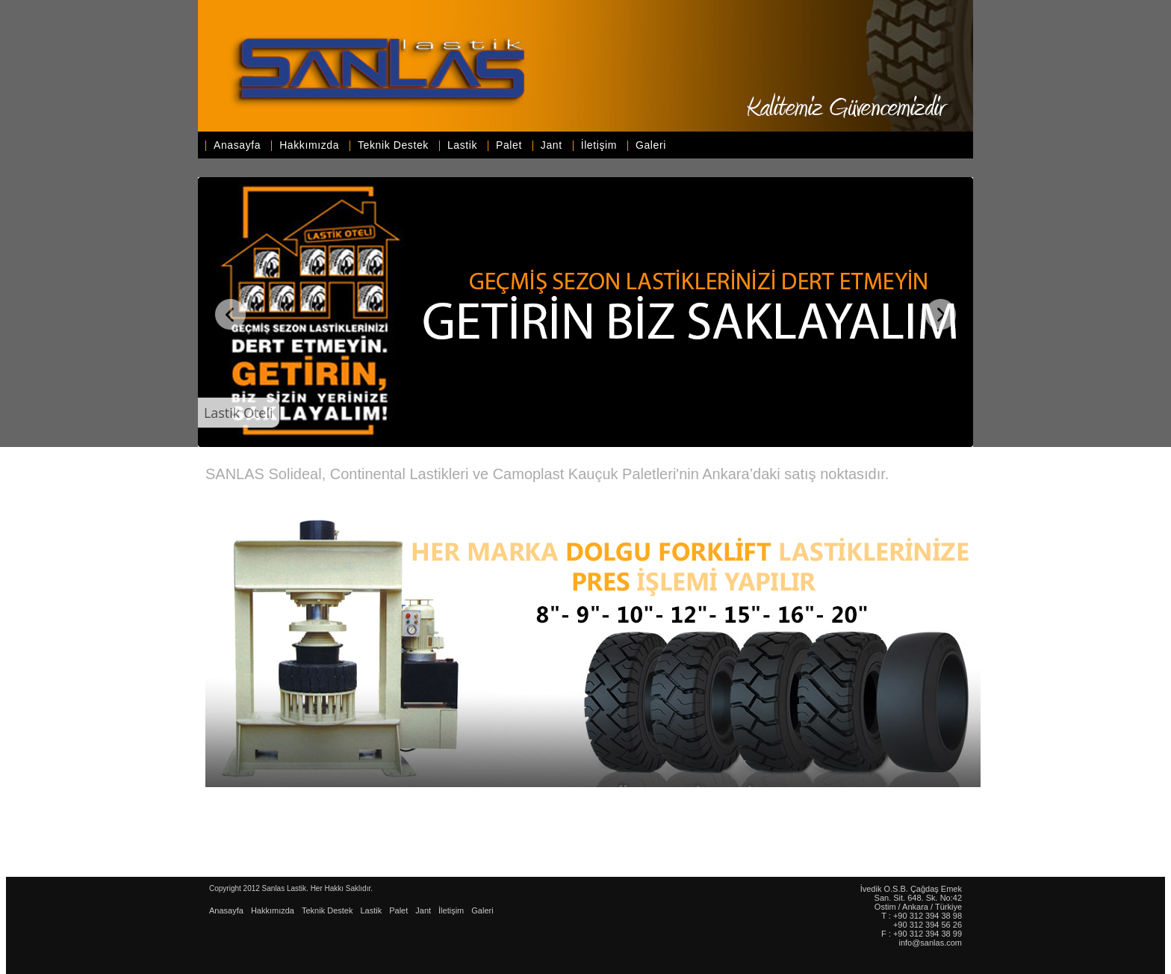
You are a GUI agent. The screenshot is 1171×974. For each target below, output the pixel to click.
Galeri (651, 145)
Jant (551, 145)
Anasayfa (237, 145)
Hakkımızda (309, 145)
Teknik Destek (393, 145)
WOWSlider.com (965, 445)
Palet (509, 145)
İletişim (599, 145)
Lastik (462, 145)
